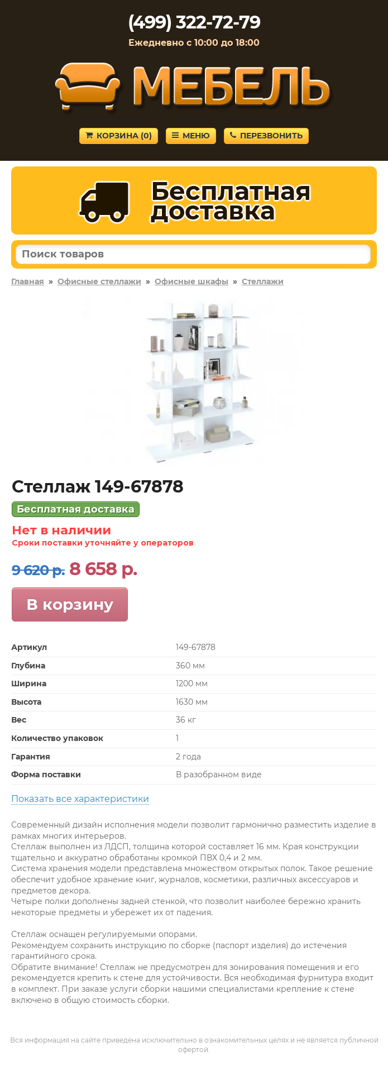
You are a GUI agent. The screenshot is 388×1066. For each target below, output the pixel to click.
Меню (191, 136)
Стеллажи (263, 281)
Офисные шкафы (191, 281)
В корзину (69, 604)
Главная (27, 281)
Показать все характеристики (80, 798)
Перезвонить (266, 136)
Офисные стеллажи (99, 281)
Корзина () (118, 136)
